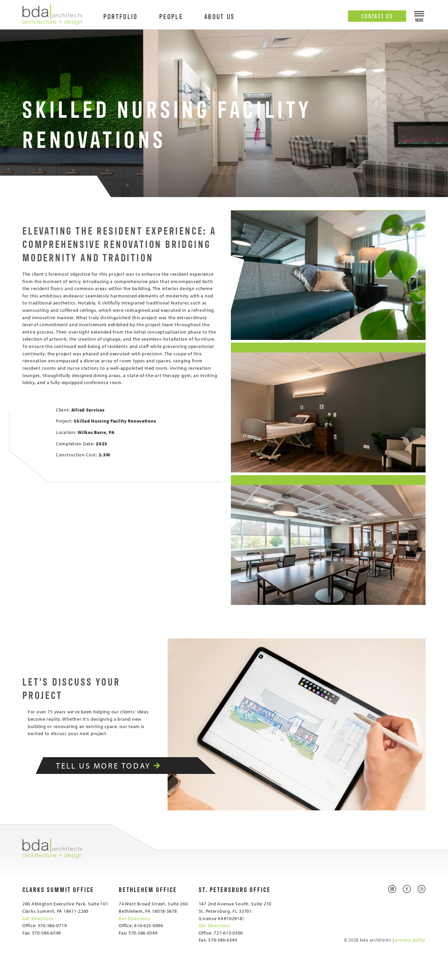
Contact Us (377, 15)
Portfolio (120, 16)
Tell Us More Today (117, 766)
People (171, 16)
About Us (219, 16)
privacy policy (410, 940)
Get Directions (38, 918)
